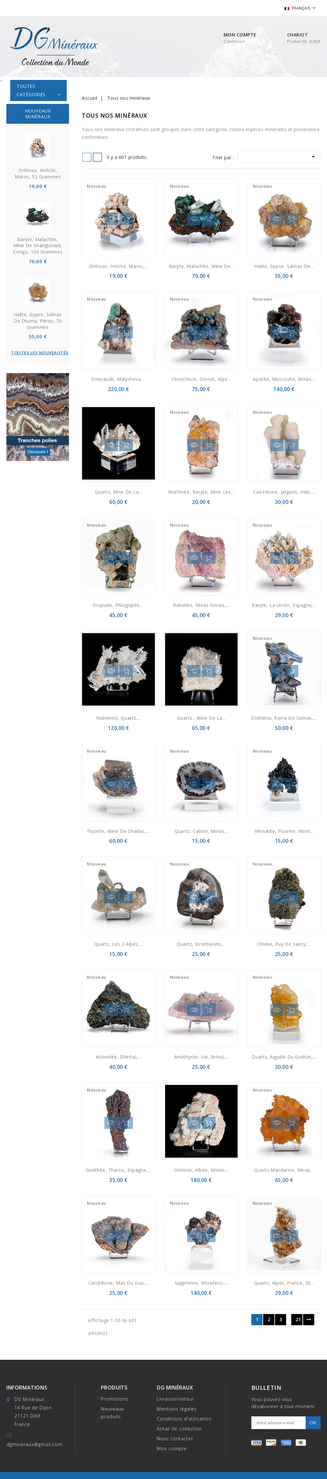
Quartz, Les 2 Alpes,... (118, 944)
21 (298, 1319)
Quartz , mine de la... (201, 718)
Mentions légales (176, 1409)
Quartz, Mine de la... (118, 492)
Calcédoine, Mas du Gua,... (118, 1283)
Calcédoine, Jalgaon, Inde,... (284, 492)
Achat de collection (179, 1429)
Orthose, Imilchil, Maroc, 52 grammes (38, 173)
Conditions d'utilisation (184, 1419)
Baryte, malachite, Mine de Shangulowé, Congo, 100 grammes (37, 245)
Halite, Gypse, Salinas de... (284, 266)
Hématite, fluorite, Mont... (284, 831)
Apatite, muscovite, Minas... (284, 379)
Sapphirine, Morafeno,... (201, 1283)
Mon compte (172, 1448)
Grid (87, 157)
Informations (26, 1387)
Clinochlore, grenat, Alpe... (201, 379)
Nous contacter (175, 1439)
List (97, 157)
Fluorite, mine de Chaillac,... (118, 831)
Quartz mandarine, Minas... (284, 1170)
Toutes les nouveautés (40, 353)
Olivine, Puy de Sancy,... (284, 944)
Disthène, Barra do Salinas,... (284, 718)
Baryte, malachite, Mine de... (201, 266)
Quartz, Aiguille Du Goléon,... (284, 1057)
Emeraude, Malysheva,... (118, 379)
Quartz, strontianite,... (201, 944)
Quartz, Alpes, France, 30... (284, 1283)
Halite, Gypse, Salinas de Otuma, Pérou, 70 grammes (38, 320)
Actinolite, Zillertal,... (118, 1057)
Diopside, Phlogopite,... (118, 605)
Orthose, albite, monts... (201, 1170)
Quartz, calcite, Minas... (201, 831)
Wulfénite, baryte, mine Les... (201, 492)
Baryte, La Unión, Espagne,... (284, 605)
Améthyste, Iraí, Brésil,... (201, 1057)
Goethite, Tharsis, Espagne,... (118, 1170)
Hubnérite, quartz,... (118, 718)
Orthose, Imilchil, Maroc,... (118, 266)
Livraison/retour (175, 1399)
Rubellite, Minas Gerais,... (201, 605)
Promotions (114, 1399)
